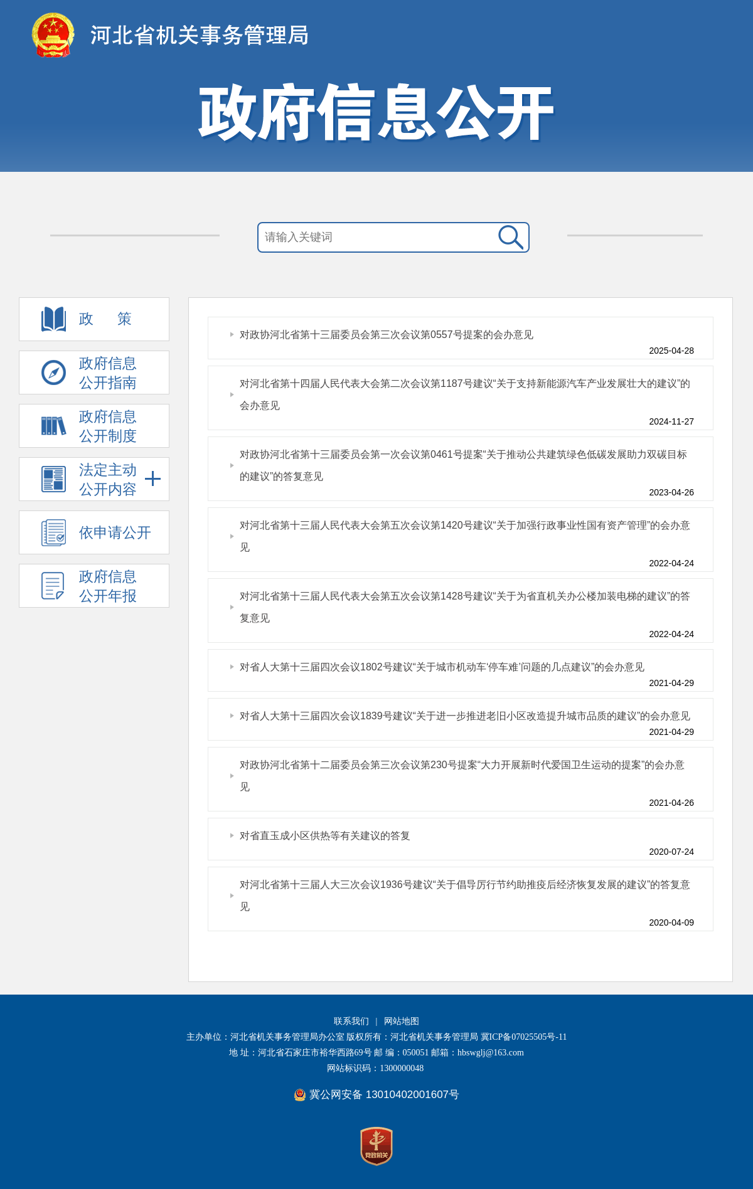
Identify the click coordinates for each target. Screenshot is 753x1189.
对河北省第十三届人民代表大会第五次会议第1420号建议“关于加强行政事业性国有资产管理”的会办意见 (465, 536)
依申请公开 (115, 532)
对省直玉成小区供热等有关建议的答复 (325, 835)
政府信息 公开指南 (108, 373)
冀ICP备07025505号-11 (524, 1037)
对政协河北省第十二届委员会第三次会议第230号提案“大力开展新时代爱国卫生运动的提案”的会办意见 (462, 775)
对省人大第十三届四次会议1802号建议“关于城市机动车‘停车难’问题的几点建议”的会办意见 (442, 667)
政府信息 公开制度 (108, 426)
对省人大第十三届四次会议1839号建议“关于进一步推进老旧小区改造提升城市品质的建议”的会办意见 (465, 716)
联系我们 (351, 1021)
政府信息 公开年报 (108, 586)
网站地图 (401, 1021)
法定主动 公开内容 (120, 479)
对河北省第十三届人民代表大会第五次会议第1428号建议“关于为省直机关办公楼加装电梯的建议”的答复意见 (465, 607)
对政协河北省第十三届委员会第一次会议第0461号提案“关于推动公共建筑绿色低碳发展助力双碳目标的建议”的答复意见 (463, 465)
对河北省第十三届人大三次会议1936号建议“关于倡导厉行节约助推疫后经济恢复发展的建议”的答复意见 (465, 895)
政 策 (105, 318)
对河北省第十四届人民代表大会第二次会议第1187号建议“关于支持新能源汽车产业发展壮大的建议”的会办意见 (465, 394)
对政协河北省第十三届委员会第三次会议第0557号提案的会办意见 (386, 334)
